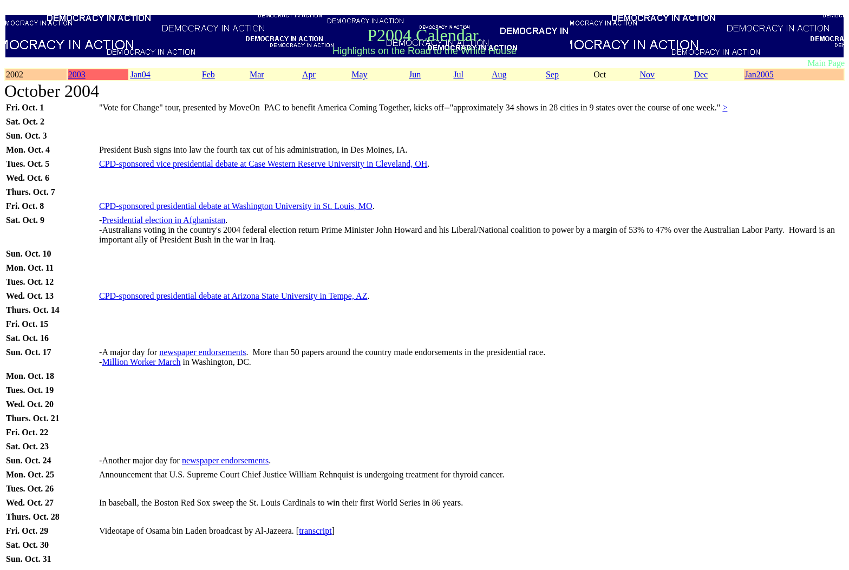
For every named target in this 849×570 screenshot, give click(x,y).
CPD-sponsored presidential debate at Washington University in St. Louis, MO (236, 206)
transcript (315, 530)
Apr (309, 74)
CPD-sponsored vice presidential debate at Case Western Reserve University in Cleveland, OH (263, 163)
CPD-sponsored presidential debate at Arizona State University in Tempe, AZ (233, 295)
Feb (208, 74)
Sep (552, 74)
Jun (415, 74)
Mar (257, 74)
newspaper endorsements (202, 352)
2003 (77, 74)
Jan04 (140, 74)
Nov (647, 74)
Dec (701, 74)
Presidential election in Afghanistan (163, 220)
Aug (499, 74)
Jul (458, 74)
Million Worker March (141, 361)
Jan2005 (758, 74)
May (359, 74)
